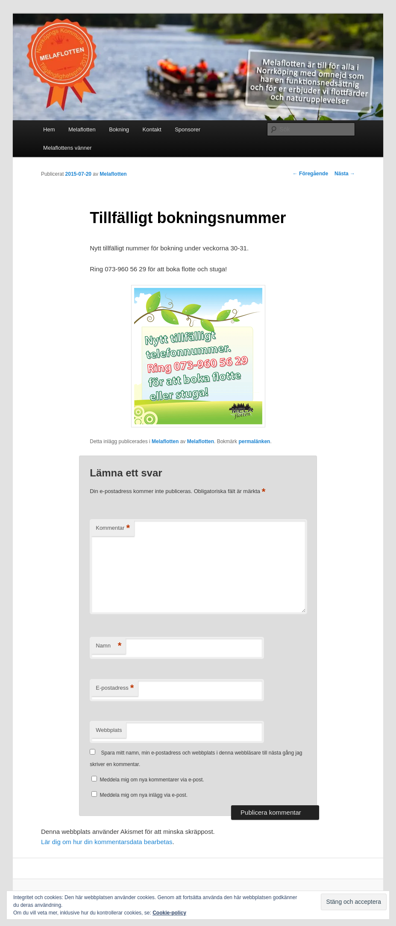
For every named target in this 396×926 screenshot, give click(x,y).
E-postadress (115, 688)
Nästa (344, 174)
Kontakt (152, 129)
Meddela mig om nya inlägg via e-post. (144, 795)
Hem (49, 129)
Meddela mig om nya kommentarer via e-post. (152, 780)
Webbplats (109, 730)
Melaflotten (82, 129)
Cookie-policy (169, 913)
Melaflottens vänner (67, 148)
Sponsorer (187, 129)
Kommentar (113, 528)
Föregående (310, 174)
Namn (108, 646)
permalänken (254, 441)
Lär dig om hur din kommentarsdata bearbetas (107, 841)
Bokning (119, 129)
